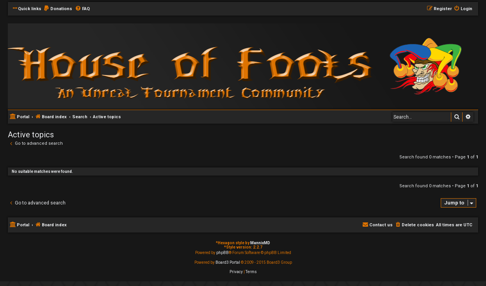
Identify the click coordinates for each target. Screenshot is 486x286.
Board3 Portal (227, 262)
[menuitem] (57, 9)
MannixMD (260, 243)
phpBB (222, 252)
